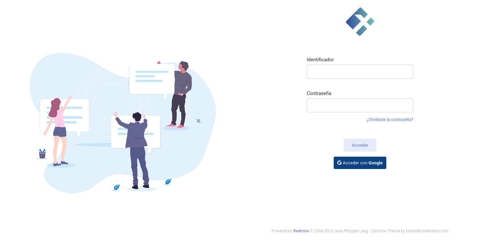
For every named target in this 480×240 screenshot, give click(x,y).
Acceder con (360, 162)
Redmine (301, 231)
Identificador (320, 60)
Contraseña (319, 93)
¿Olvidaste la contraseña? (390, 119)
